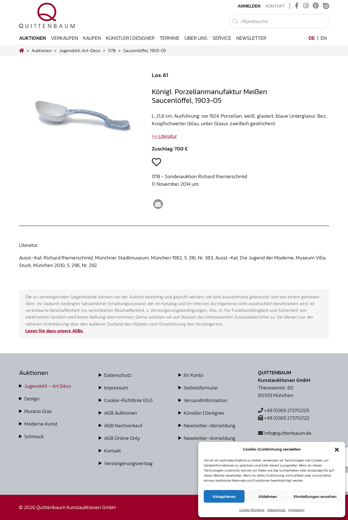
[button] (337, 449)
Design (31, 398)
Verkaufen (64, 38)
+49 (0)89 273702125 (283, 410)
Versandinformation (205, 400)
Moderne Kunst (40, 424)
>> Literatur (164, 136)
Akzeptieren (224, 496)
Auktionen (32, 38)
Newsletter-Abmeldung (209, 425)
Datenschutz (276, 509)
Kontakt (275, 6)
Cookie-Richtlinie (251, 509)
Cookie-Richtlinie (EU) (128, 400)
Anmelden (249, 6)
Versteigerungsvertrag (128, 463)
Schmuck (34, 436)
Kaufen (92, 38)
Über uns (195, 38)
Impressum (296, 509)
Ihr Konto (193, 375)
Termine (169, 38)
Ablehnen (267, 496)
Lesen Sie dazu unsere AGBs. (54, 330)
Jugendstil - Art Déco (47, 386)
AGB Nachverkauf (123, 425)
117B (112, 50)
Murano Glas (38, 411)
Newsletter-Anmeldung (209, 438)
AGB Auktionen (120, 413)
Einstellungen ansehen (315, 496)
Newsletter (251, 38)
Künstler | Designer (130, 38)
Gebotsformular (201, 387)
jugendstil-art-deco (79, 50)
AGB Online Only (122, 438)
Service (221, 38)
